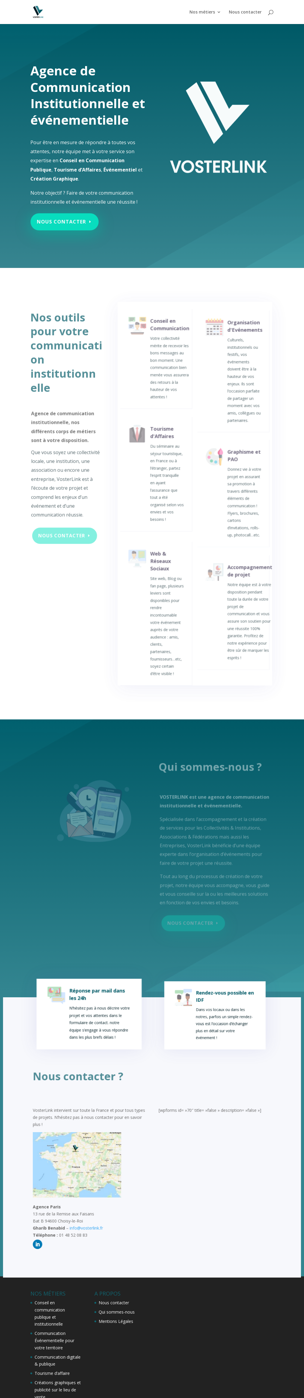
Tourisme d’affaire (52, 1373)
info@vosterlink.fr (89, 1229)
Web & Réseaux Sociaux (161, 574)
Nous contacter (245, 12)
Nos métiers (202, 12)
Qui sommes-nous (117, 1312)
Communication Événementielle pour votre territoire (54, 1340)
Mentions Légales (116, 1321)
